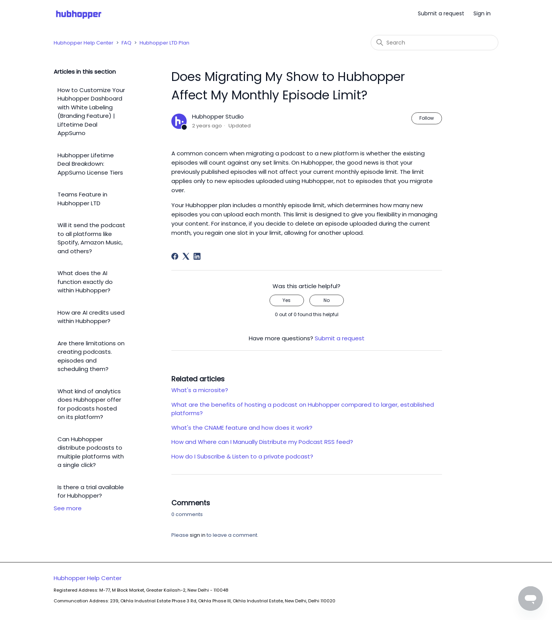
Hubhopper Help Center (83, 42)
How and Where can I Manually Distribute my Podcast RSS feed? (262, 442)
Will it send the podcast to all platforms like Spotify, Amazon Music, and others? (91, 238)
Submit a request (441, 13)
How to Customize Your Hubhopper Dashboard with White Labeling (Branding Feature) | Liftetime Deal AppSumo (91, 111)
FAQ (126, 42)
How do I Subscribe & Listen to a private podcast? (242, 456)
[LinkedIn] (197, 256)
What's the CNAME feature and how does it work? (241, 428)
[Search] (434, 42)
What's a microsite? (199, 390)
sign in (197, 535)
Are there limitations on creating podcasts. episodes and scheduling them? (91, 356)
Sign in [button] (482, 13)
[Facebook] (174, 256)
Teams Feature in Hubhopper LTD (82, 198)
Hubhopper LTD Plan (164, 42)
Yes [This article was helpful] (287, 300)
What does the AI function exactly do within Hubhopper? (85, 281)
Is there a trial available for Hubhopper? (91, 491)
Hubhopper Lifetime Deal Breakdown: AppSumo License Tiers (90, 163)
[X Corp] (185, 256)
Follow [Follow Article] (426, 118)
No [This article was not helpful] (327, 300)
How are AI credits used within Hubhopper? (91, 316)
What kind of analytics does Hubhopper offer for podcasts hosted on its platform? (89, 404)
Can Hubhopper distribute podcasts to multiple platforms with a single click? (91, 452)
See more (68, 508)
